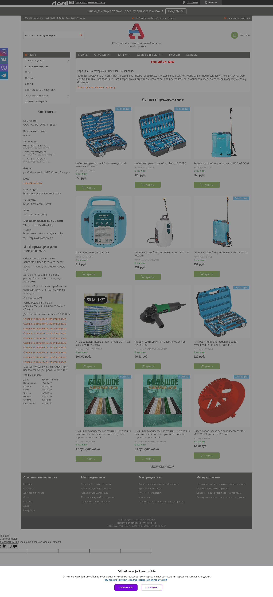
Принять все (126, 587)
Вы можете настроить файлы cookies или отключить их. (135, 580)
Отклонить (152, 587)
